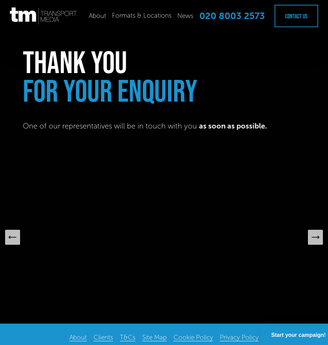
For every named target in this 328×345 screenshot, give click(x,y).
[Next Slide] (315, 237)
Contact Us (296, 16)
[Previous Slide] (12, 237)
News (185, 15)
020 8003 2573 (232, 16)
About (97, 15)
